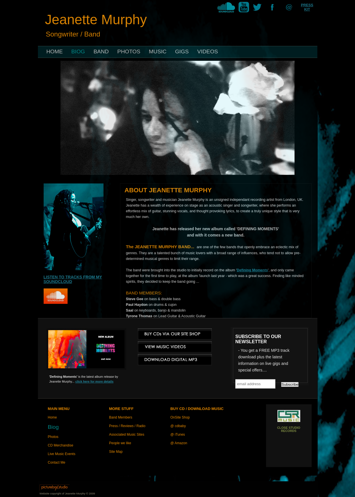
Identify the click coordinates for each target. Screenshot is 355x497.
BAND (101, 51)
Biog (53, 427)
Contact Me (56, 462)
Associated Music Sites (126, 435)
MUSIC (158, 51)
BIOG (78, 51)
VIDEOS (207, 51)
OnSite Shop (180, 417)
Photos (53, 437)
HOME (54, 51)
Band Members (120, 417)
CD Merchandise (60, 445)
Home (52, 417)
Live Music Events (62, 454)
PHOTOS (128, 51)
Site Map (116, 452)
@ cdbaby (178, 426)
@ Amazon (179, 443)
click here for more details (94, 381)
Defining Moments (252, 270)
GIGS (182, 51)
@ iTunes (178, 435)
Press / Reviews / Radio (127, 426)
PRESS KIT (307, 7)
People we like (120, 443)
